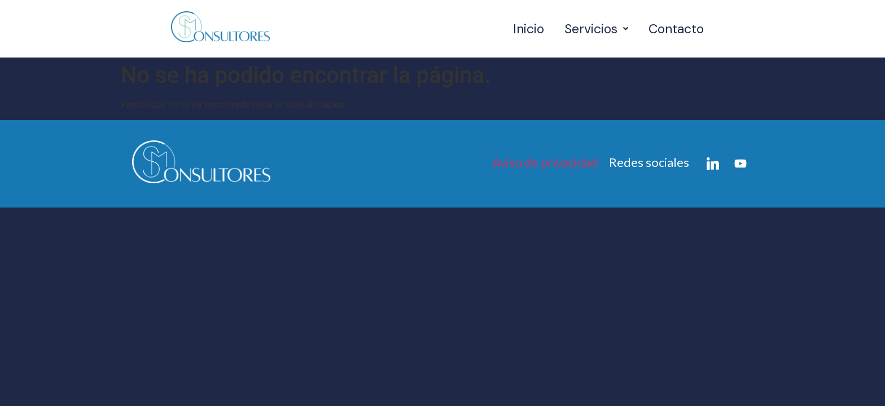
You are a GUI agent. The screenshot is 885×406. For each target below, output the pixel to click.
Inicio (528, 28)
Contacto (676, 28)
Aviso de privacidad (545, 162)
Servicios (596, 28)
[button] (596, 29)
